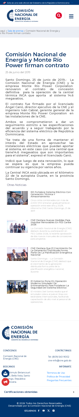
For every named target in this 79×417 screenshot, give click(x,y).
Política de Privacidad (58, 376)
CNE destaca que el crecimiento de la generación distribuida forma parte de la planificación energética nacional (51, 251)
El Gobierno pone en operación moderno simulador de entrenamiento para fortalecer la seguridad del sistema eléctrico (50, 284)
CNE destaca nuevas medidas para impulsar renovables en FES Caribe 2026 (51, 222)
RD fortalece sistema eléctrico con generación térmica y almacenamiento (51, 194)
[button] (59, 15)
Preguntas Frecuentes (59, 380)
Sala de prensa (15, 30)
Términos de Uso (56, 372)
